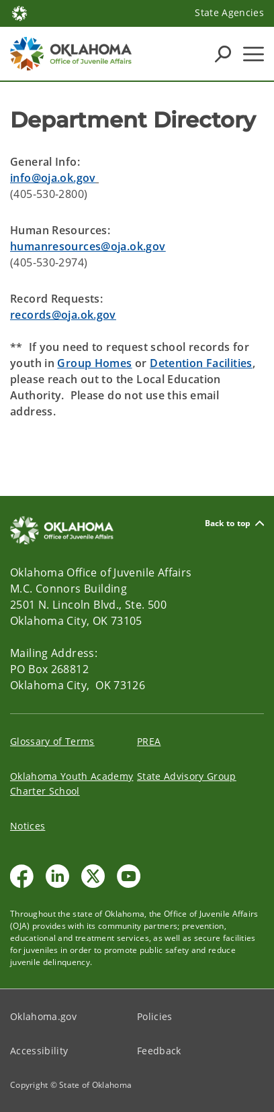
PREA (149, 741)
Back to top (234, 523)
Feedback (159, 1050)
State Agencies (229, 12)
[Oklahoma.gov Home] (19, 12)
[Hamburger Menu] (253, 54)
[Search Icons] (223, 53)
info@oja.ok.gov (53, 177)
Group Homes (94, 363)
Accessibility (39, 1050)
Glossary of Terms (52, 741)
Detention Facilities (201, 363)
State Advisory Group (186, 776)
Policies (155, 1016)
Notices (27, 825)
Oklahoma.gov (43, 1016)
